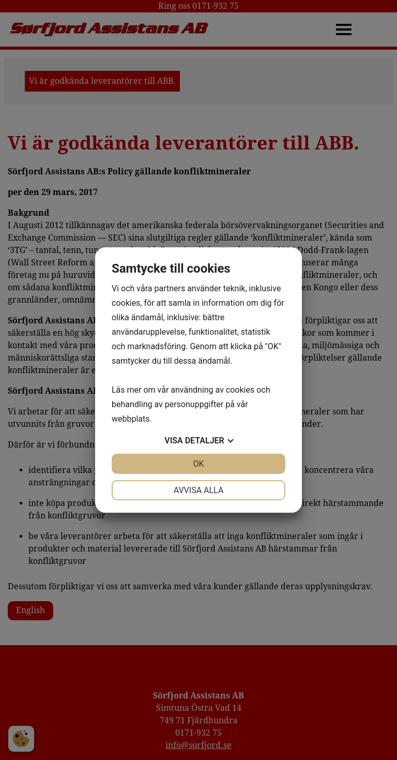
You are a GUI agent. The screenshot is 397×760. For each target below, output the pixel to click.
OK (198, 464)
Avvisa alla (199, 490)
